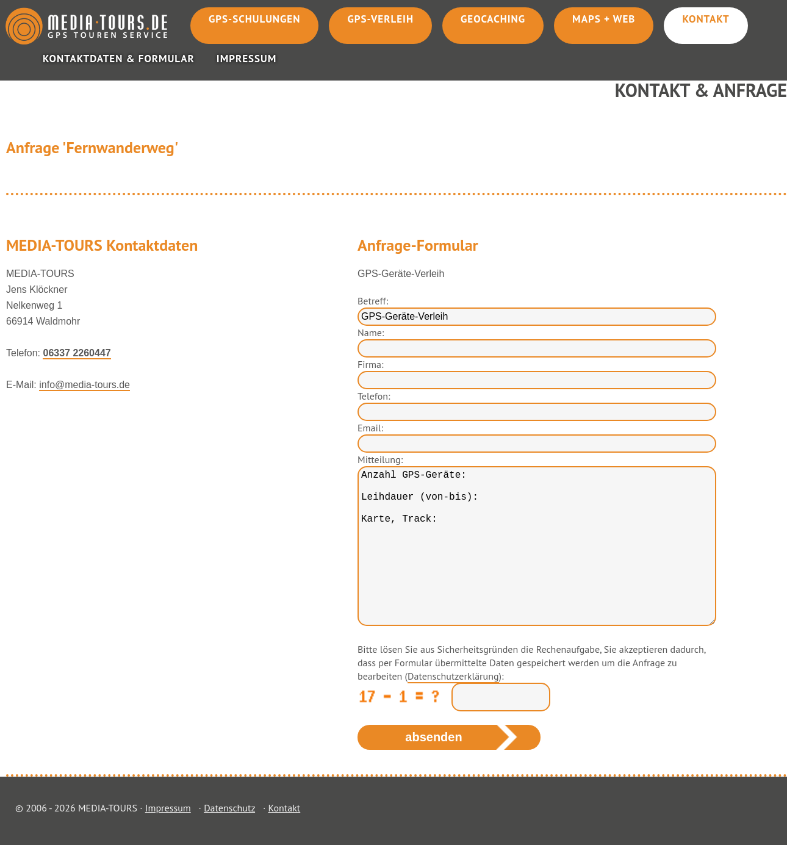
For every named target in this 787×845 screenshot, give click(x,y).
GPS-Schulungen (254, 19)
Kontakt (705, 19)
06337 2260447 (76, 353)
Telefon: (374, 396)
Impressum (247, 58)
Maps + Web (603, 19)
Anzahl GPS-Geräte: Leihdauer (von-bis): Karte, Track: (537, 546)
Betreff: (373, 301)
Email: (370, 428)
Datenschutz (229, 808)
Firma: (370, 364)
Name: (371, 332)
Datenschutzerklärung (453, 676)
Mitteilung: (380, 459)
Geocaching (493, 19)
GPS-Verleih (380, 19)
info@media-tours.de (84, 384)
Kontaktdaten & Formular (119, 58)
